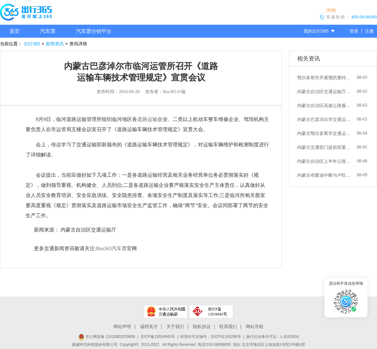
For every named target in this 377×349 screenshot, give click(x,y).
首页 (15, 31)
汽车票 (47, 31)
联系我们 (228, 326)
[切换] (331, 10)
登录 (353, 31)
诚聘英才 (149, 326)
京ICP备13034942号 (157, 336)
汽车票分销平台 (94, 31)
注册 (369, 31)
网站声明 (122, 326)
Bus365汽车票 (111, 248)
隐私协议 (202, 326)
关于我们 (175, 326)
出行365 (32, 43)
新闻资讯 (55, 43)
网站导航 (255, 326)
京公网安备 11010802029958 (106, 336)
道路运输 (147, 119)
